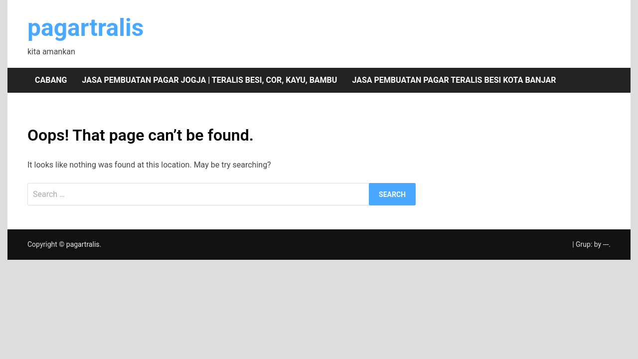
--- (606, 244)
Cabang (51, 80)
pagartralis (85, 27)
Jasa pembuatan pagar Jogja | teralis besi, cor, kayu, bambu (209, 80)
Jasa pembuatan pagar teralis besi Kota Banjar (454, 80)
